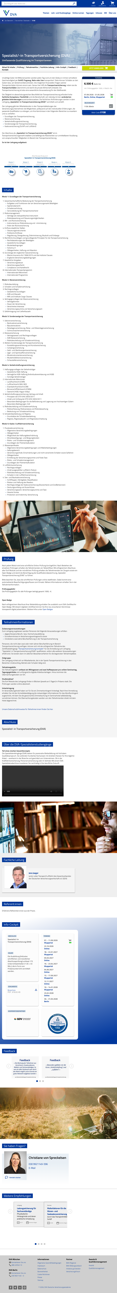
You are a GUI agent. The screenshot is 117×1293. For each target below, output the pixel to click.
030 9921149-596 (38, 1164)
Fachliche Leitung (47, 67)
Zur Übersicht (9, 20)
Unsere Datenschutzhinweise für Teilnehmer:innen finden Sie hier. (27, 709)
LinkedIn (20, 1287)
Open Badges (48, 609)
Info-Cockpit (61, 67)
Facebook (11, 1287)
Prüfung (20, 67)
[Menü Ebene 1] (46, 14)
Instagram (24, 1287)
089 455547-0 (17, 1265)
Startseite (26, 20)
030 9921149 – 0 (18, 1275)
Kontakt (5, 69)
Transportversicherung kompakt (31, 648)
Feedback (72, 67)
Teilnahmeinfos (32, 67)
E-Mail (32, 1168)
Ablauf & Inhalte (8, 67)
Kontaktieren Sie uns (19, 1262)
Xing (15, 1287)
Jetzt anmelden (96, 68)
